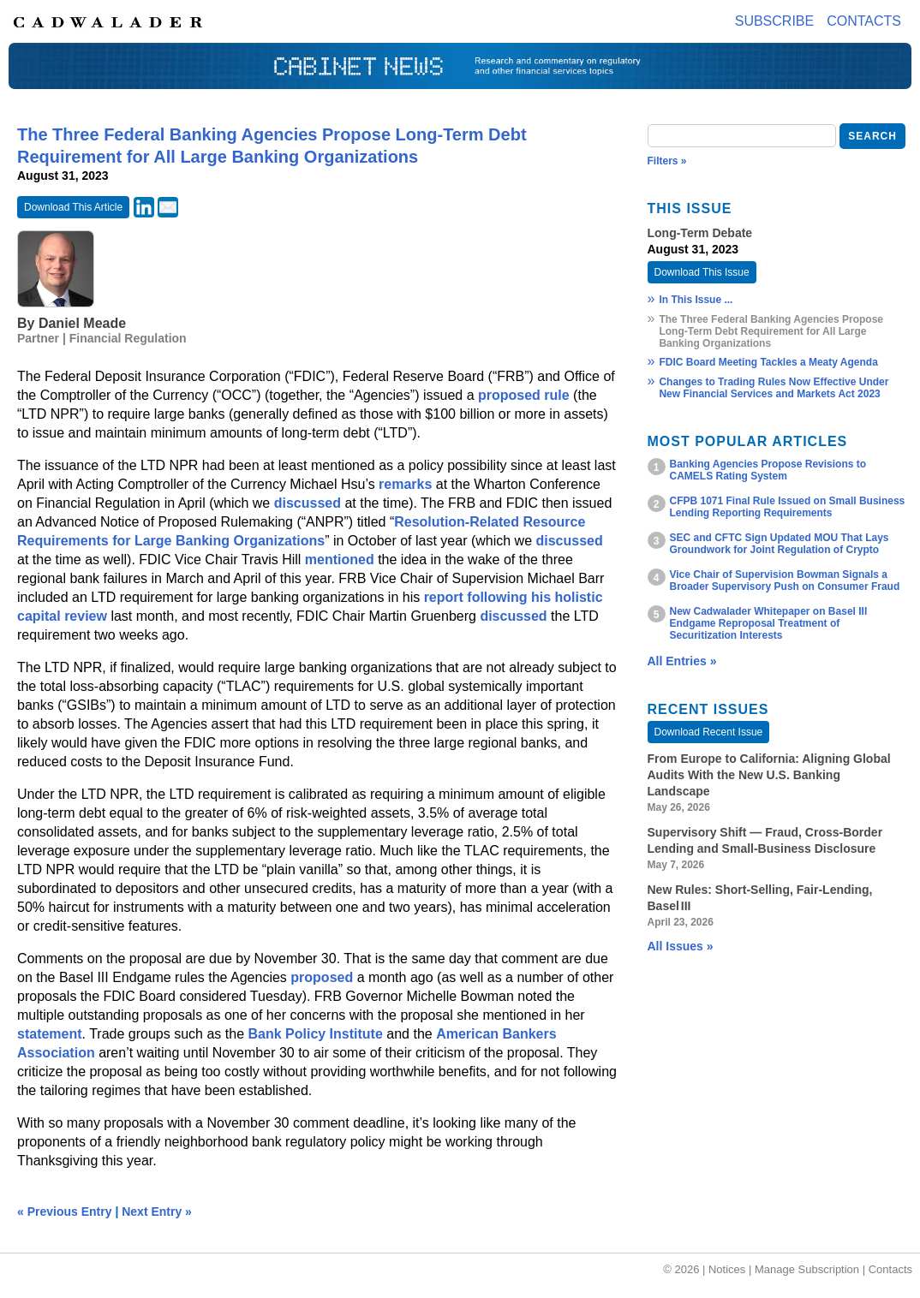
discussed (307, 503)
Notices (726, 1269)
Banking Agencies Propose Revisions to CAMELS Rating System (768, 470)
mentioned (339, 559)
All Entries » (682, 661)
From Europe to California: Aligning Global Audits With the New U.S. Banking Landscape (769, 775)
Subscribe (774, 21)
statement (49, 1034)
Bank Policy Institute (315, 1034)
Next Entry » (157, 1211)
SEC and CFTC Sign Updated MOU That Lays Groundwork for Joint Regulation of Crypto (779, 544)
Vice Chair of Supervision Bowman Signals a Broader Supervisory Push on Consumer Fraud (785, 580)
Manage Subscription (807, 1269)
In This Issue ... (695, 300)
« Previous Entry (64, 1211)
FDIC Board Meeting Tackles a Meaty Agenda (768, 362)
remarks (405, 484)
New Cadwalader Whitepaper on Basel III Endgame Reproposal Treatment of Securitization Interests (769, 623)
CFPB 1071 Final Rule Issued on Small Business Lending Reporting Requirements (787, 507)
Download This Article (73, 207)
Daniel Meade (82, 323)
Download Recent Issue (708, 732)
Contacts (864, 21)
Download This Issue (702, 272)
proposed (321, 977)
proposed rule (524, 395)
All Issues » (681, 946)
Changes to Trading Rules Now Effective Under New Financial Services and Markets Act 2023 (773, 388)
